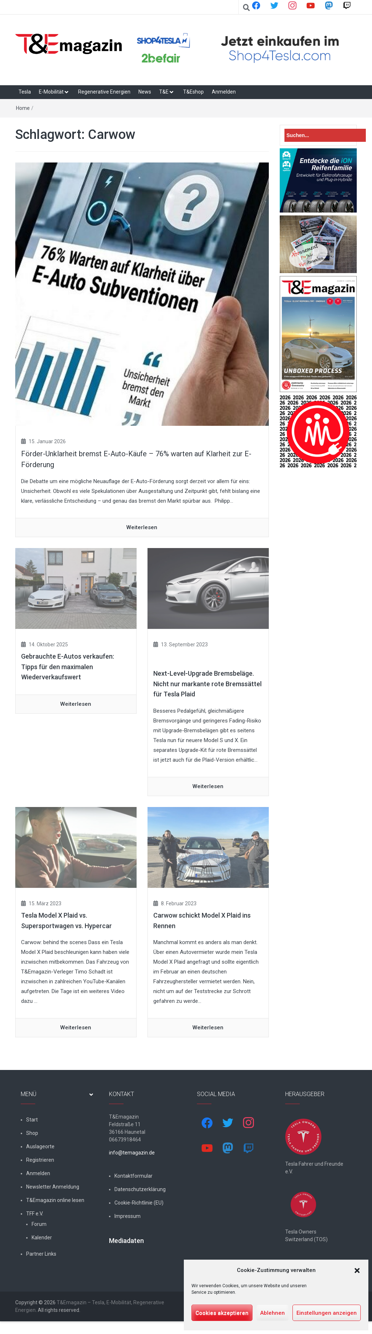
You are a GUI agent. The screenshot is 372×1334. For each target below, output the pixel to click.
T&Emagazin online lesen (55, 1200)
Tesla (25, 92)
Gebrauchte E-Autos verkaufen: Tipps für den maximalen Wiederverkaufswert (67, 666)
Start (32, 1120)
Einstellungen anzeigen (326, 1313)
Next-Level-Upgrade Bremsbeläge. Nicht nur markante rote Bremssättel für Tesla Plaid (207, 684)
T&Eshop (193, 92)
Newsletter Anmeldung (52, 1187)
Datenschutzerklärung (140, 1189)
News (144, 92)
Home (23, 108)
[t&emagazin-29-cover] (318, 333)
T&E (164, 92)
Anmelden (224, 92)
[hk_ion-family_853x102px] (318, 180)
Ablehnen (272, 1313)
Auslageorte (40, 1146)
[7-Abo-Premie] (318, 244)
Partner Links (41, 1254)
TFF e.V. (34, 1213)
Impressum (127, 1216)
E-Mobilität (51, 92)
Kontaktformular (133, 1176)
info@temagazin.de (132, 1153)
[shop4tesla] (245, 48)
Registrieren (40, 1160)
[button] (357, 1270)
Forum (39, 1224)
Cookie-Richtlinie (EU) (138, 1203)
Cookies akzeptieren (221, 1313)
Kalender (42, 1237)
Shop (32, 1133)
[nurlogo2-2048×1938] (318, 431)
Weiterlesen (141, 527)
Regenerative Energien (104, 92)
